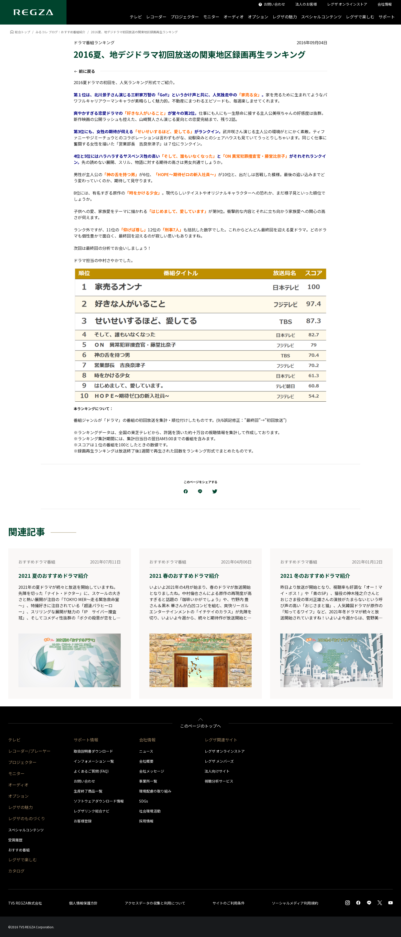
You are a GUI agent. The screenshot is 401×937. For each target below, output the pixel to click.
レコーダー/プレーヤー (29, 751)
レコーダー (156, 17)
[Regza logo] (33, 12)
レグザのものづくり (26, 818)
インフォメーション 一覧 (94, 761)
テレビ (136, 17)
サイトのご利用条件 (229, 903)
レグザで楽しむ (360, 17)
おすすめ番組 (19, 849)
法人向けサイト (217, 771)
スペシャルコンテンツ (321, 17)
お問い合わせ (84, 781)
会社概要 (146, 761)
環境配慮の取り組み (155, 791)
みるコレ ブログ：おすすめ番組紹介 (60, 32)
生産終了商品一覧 (88, 791)
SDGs (143, 801)
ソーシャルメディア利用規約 (295, 903)
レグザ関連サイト (221, 740)
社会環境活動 (150, 811)
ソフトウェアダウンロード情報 (99, 801)
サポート (386, 17)
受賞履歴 (15, 839)
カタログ (16, 871)
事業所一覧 (148, 781)
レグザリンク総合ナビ (91, 811)
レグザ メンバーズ (219, 761)
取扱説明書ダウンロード (93, 751)
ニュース (146, 751)
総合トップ (22, 32)
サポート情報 (86, 740)
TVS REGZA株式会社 (25, 903)
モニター (211, 17)
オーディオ (234, 17)
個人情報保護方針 (83, 903)
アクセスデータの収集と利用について (155, 903)
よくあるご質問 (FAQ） (92, 771)
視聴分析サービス (219, 781)
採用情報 (146, 820)
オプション (258, 17)
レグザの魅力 (284, 17)
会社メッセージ (151, 771)
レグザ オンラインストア (225, 751)
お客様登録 (83, 820)
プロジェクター (185, 17)
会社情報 (147, 740)
